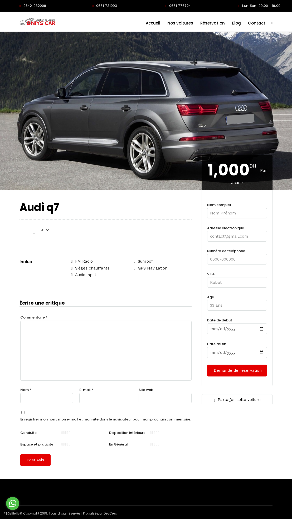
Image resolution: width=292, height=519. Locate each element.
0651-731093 (104, 6)
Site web (146, 389)
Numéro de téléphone (237, 255)
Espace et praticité (36, 444)
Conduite (28, 432)
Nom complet (237, 209)
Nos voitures (180, 23)
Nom (25, 389)
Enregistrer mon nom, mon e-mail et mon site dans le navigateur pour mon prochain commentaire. (105, 419)
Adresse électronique (237, 232)
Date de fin (237, 348)
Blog (236, 23)
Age (237, 301)
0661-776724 (178, 6)
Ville (237, 278)
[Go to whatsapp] (12, 503)
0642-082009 (33, 6)
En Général (118, 444)
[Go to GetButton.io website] (12, 513)
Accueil (153, 23)
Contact (256, 23)
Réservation (212, 23)
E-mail (86, 389)
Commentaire (33, 317)
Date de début (237, 324)
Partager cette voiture (236, 399)
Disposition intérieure (127, 432)
